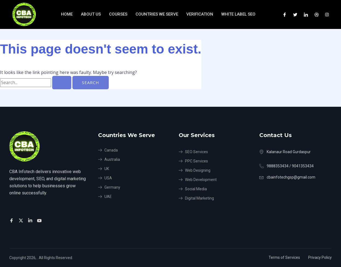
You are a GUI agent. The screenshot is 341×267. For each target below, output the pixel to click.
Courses (118, 14)
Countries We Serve (157, 14)
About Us (91, 14)
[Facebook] (285, 14)
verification (199, 14)
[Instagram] (327, 14)
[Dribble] (316, 14)
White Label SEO (239, 14)
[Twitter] (295, 14)
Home (67, 14)
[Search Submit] (61, 82)
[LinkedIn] (306, 14)
